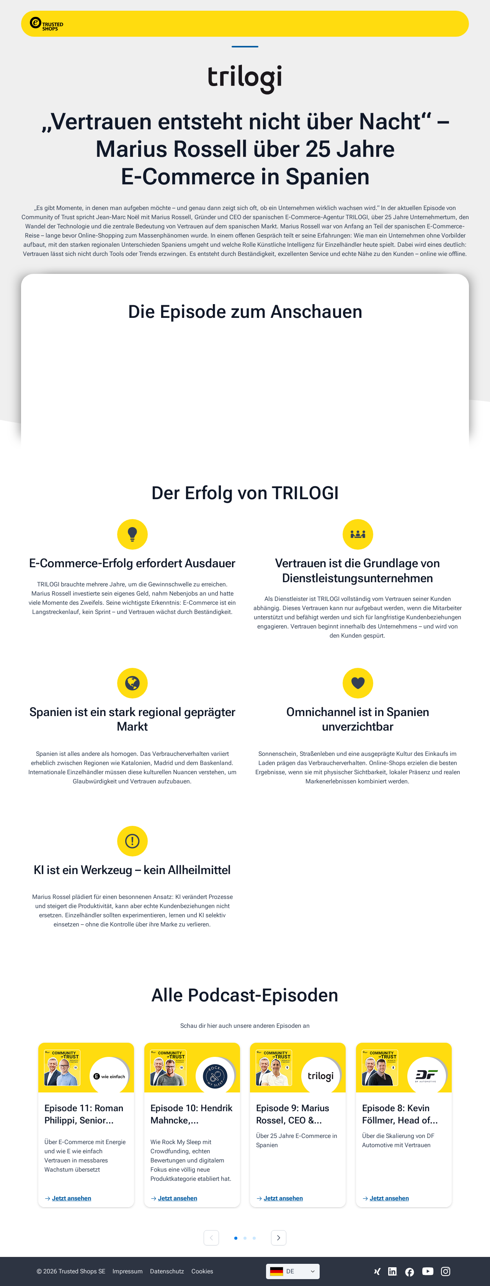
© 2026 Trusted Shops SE (71, 1271)
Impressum (128, 1271)
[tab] (235, 1238)
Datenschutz (167, 1271)
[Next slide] (278, 1237)
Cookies (202, 1271)
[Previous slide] (211, 1237)
